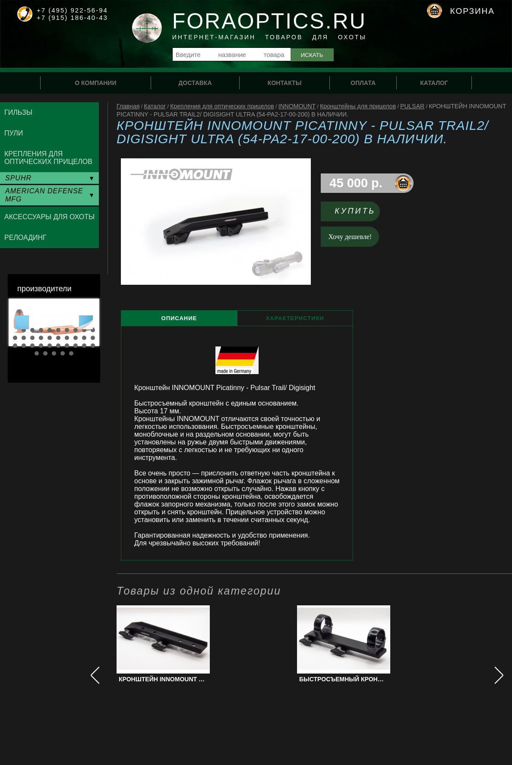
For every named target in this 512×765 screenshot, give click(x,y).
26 (58, 345)
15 (49, 338)
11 (15, 338)
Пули (13, 133)
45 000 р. (355, 183)
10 (93, 330)
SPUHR (18, 178)
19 (84, 338)
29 (84, 345)
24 (41, 345)
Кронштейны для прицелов (358, 106)
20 (93, 338)
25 (49, 345)
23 (32, 345)
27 (67, 345)
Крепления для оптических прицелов (222, 106)
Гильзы (18, 112)
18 (75, 338)
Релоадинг (25, 237)
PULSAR (412, 106)
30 (93, 345)
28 (75, 345)
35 (71, 353)
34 (62, 353)
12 (24, 338)
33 (54, 353)
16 (58, 338)
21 (15, 345)
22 (24, 345)
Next (86, 322)
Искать (312, 55)
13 (32, 338)
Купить (355, 211)
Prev (22, 322)
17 (67, 338)
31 (37, 353)
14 (41, 338)
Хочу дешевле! (350, 236)
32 (45, 353)
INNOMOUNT (297, 106)
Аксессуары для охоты (49, 216)
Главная (128, 106)
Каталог (155, 106)
